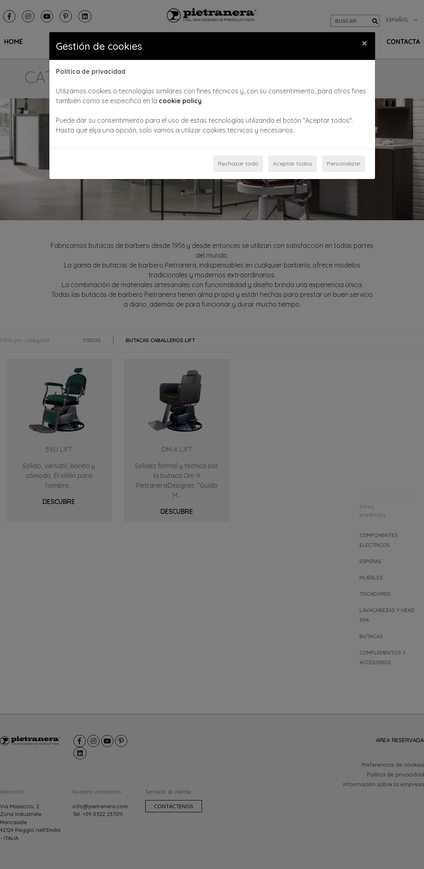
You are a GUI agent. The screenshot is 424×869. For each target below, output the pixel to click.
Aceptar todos (292, 163)
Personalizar (343, 163)
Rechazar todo (238, 163)
